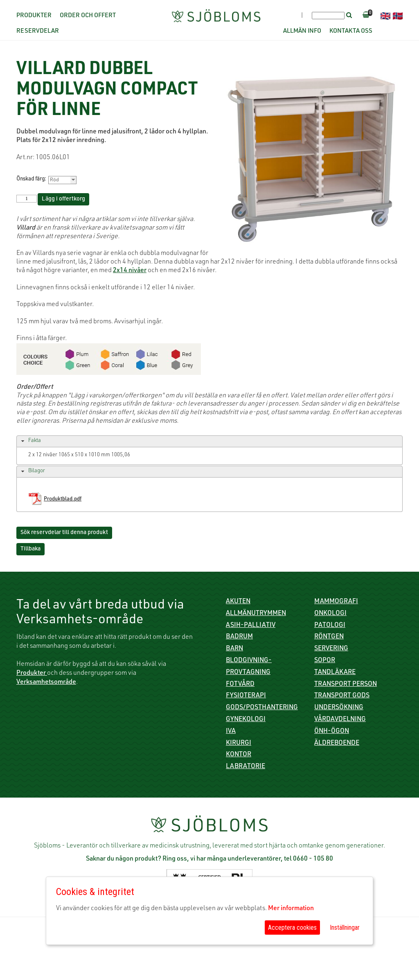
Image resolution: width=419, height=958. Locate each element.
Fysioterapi (246, 696)
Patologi (329, 625)
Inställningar (345, 927)
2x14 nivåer (129, 271)
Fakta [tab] (30, 441)
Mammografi (336, 602)
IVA (231, 731)
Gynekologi (246, 720)
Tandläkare (335, 672)
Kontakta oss (350, 31)
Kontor (238, 755)
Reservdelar (37, 31)
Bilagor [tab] (32, 471)
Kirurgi (238, 743)
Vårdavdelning (340, 720)
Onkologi (330, 614)
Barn (234, 649)
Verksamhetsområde (46, 682)
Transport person (345, 684)
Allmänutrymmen (256, 614)
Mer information (291, 909)
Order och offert (88, 16)
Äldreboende (336, 743)
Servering (331, 649)
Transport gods (341, 696)
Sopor (324, 661)
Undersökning (338, 708)
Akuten (238, 602)
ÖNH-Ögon (331, 731)
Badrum (239, 637)
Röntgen (329, 637)
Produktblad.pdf (62, 499)
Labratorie (245, 767)
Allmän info (302, 31)
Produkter (34, 16)
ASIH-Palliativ (250, 625)
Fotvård (240, 684)
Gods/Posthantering (262, 708)
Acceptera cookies (292, 927)
